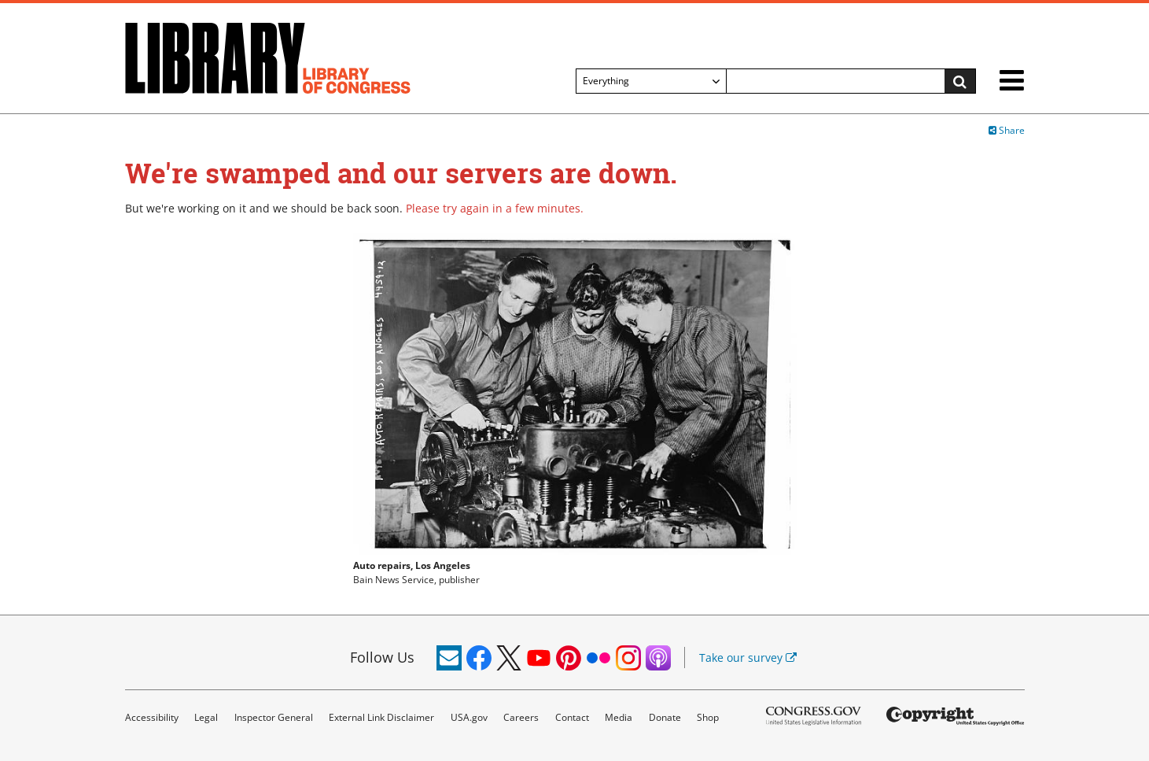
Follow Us (382, 657)
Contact (572, 717)
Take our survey (748, 657)
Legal (206, 717)
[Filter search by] (651, 81)
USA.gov (469, 717)
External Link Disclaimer (381, 717)
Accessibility (152, 717)
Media (618, 717)
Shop (708, 717)
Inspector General (273, 717)
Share (1007, 130)
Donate (665, 717)
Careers (521, 717)
